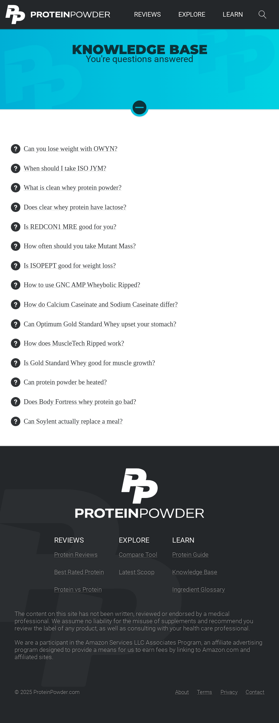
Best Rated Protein (79, 572)
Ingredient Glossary (198, 589)
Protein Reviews (76, 554)
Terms (204, 692)
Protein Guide (190, 554)
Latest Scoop (136, 572)
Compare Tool (138, 554)
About (182, 692)
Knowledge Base (194, 572)
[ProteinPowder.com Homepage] (57, 14)
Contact (255, 692)
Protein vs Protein (78, 589)
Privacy (229, 692)
